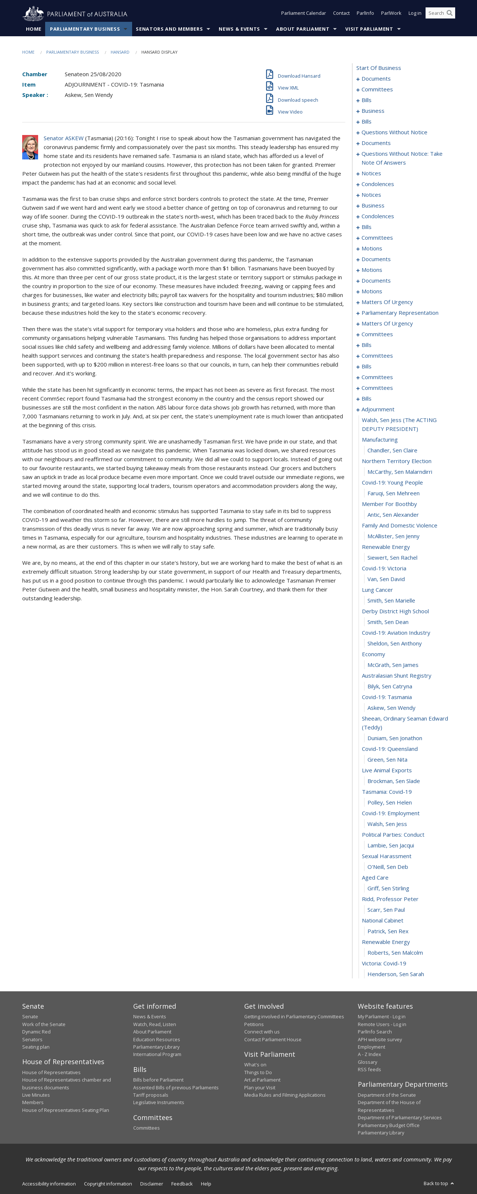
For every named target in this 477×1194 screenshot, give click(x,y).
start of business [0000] (378, 68)
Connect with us (262, 1032)
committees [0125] (377, 238)
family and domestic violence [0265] (399, 525)
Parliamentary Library (156, 1047)
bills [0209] (367, 345)
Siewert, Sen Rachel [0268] (392, 557)
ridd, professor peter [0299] (390, 899)
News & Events (239, 29)
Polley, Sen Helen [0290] (389, 802)
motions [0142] (372, 270)
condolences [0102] (378, 184)
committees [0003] (377, 89)
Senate (30, 1016)
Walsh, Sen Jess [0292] (387, 824)
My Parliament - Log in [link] (382, 1016)
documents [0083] (376, 143)
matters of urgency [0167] (387, 302)
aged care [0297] (375, 877)
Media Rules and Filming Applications (285, 1095)
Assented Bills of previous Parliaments (176, 1087)
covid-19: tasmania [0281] (387, 697)
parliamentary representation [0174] (400, 313)
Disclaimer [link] (151, 1184)
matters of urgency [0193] (387, 323)
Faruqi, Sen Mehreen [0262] (393, 493)
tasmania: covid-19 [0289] (387, 792)
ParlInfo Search (375, 1032)
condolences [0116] (378, 216)
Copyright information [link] (108, 1184)
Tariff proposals (150, 1095)
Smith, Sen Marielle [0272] (391, 600)
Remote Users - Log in (382, 1024)
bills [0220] (367, 366)
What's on (255, 1065)
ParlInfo (365, 14)
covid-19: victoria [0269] (384, 568)
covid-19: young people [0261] (392, 482)
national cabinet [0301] (382, 920)
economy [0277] (373, 654)
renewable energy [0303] (386, 942)
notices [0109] (371, 195)
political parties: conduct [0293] (393, 835)
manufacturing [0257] (380, 439)
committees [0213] (377, 356)
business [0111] (373, 205)
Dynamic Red (36, 1032)
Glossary (367, 1062)
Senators (32, 1039)
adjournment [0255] (378, 409)
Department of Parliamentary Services (400, 1117)
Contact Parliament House (273, 1039)
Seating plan (36, 1047)
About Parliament (302, 29)
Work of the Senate (43, 1024)
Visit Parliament (369, 29)
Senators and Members (169, 29)
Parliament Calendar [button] (303, 14)
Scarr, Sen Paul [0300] (386, 910)
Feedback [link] (182, 1184)
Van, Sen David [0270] (386, 579)
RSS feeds (369, 1069)
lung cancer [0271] (377, 590)
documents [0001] (376, 78)
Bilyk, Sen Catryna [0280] (389, 686)
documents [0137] (376, 259)
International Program (157, 1054)
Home (34, 29)
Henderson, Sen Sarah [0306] (395, 974)
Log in (415, 14)
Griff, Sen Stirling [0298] (388, 888)
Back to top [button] (439, 1183)
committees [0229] (377, 388)
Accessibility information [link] (49, 1184)
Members (33, 1102)
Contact (341, 14)
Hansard (120, 52)
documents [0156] (376, 280)
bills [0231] (367, 398)
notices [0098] (371, 173)
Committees (146, 1128)
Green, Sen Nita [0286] (387, 759)
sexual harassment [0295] (387, 856)
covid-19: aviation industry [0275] (396, 633)
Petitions (254, 1024)
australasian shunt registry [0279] (396, 675)
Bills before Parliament (158, 1080)
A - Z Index (369, 1054)
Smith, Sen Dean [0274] (388, 622)
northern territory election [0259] (396, 461)
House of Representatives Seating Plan (65, 1110)
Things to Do (258, 1072)
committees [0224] (377, 377)
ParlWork (391, 14)
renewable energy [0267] (386, 547)
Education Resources (156, 1039)
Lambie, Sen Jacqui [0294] (390, 845)
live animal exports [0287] (387, 770)
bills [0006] (367, 100)
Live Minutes (36, 1095)
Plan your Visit (259, 1087)
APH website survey (380, 1039)
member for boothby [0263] (389, 504)
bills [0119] (367, 227)
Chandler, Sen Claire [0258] (392, 450)
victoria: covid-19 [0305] (384, 963)
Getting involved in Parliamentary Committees (294, 1016)
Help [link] (206, 1184)
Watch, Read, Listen (154, 1024)
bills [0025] (367, 121)
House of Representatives (51, 1072)
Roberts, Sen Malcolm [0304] (395, 953)
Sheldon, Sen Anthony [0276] (394, 643)
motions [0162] (372, 291)
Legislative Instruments (158, 1102)
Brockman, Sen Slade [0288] (393, 781)
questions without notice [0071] (394, 132)
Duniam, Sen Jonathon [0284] (394, 738)
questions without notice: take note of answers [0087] (402, 158)
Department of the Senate (387, 1095)
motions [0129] (372, 248)
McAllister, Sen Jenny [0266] (393, 536)
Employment (371, 1047)
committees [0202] (377, 334)
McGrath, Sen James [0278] (393, 665)
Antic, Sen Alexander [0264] (393, 515)
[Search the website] (440, 14)
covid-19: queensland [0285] (390, 749)
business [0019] (373, 111)
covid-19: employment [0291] (391, 813)
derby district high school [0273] (395, 611)
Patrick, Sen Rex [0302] (388, 931)
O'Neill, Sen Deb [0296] (387, 867)
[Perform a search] (449, 14)
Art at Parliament (262, 1080)
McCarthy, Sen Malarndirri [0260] (399, 472)
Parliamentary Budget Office (389, 1125)
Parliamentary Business (85, 29)
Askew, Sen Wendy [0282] (391, 708)
